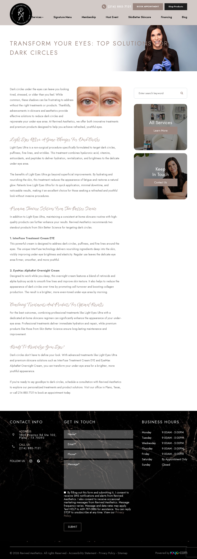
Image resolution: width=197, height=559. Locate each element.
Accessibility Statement (82, 553)
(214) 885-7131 (119, 7)
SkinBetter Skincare (139, 17)
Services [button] (37, 17)
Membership (89, 17)
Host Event (112, 17)
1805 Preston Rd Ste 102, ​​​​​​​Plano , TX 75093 (38, 436)
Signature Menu (63, 17)
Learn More (161, 130)
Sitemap (122, 553)
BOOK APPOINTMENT (148, 6)
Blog (184, 17)
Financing (166, 17)
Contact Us (160, 182)
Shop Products (176, 6)
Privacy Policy (107, 553)
